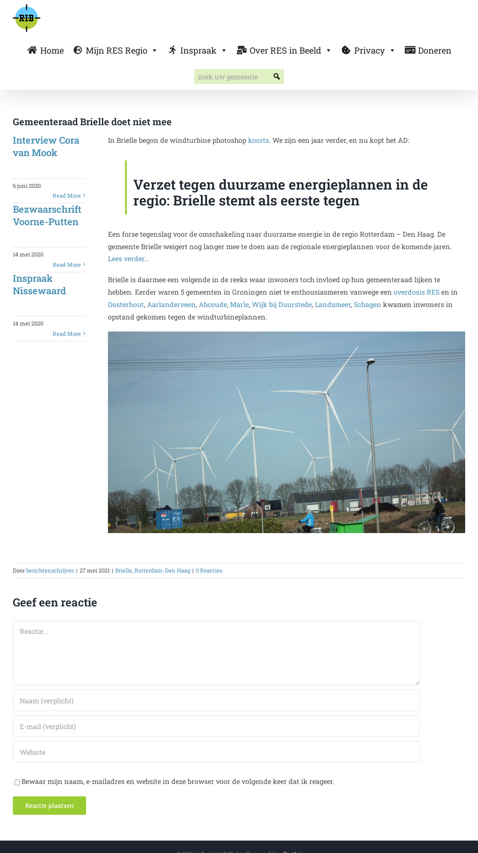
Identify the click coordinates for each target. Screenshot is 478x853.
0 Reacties (209, 570)
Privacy (375, 50)
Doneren (434, 50)
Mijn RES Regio (122, 50)
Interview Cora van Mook (46, 146)
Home (52, 50)
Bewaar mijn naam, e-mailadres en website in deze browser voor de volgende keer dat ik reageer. (178, 781)
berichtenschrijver (50, 570)
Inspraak (204, 50)
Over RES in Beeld (291, 50)
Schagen (367, 304)
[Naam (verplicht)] (216, 700)
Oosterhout (126, 304)
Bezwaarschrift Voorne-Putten (47, 215)
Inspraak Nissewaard (39, 284)
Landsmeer (333, 304)
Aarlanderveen (171, 304)
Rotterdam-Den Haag (162, 570)
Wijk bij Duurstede (282, 304)
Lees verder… (128, 258)
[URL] (216, 752)
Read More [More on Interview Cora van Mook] (67, 195)
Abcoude (213, 304)
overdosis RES (416, 291)
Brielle (123, 570)
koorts (258, 140)
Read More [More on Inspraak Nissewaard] (67, 334)
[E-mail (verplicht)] (216, 726)
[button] (276, 76)
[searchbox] (239, 76)
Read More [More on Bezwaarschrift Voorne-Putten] (67, 264)
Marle (239, 304)
